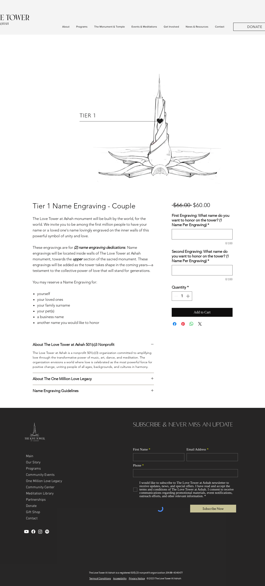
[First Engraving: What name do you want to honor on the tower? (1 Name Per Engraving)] (202, 234)
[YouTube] (26, 531)
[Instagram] (40, 531)
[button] (66, 26)
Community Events (40, 475)
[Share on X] (200, 324)
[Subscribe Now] (213, 508)
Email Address (196, 449)
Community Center (40, 487)
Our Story (33, 462)
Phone (137, 465)
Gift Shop (33, 512)
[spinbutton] (182, 296)
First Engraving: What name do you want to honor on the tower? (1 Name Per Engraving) (200, 220)
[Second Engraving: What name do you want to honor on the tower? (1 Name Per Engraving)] (202, 270)
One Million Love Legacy (44, 481)
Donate (31, 506)
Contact (32, 518)
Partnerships (36, 500)
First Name (140, 449)
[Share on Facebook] (174, 324)
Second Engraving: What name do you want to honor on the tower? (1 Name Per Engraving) (200, 256)
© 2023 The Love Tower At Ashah (164, 578)
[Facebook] (33, 531)
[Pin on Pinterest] (183, 324)
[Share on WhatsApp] (191, 324)
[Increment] (188, 296)
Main (29, 456)
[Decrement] (175, 296)
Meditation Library (40, 493)
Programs (33, 468)
